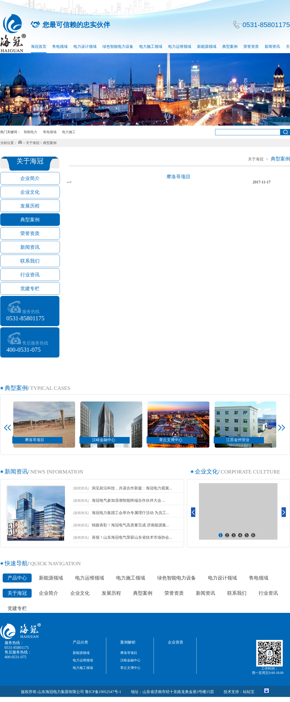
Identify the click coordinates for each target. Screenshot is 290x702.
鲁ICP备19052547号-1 (103, 692)
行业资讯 (268, 593)
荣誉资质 (251, 46)
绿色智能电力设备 (117, 46)
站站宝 (249, 692)
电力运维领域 (179, 46)
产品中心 (17, 577)
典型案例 (230, 46)
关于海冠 (32, 143)
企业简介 (48, 593)
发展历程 (111, 593)
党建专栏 (17, 608)
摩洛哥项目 (128, 653)
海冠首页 (38, 46)
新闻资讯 (272, 46)
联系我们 (237, 593)
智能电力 (30, 132)
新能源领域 (206, 46)
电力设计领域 (85, 46)
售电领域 (60, 46)
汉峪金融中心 (130, 660)
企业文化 (80, 593)
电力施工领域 (150, 46)
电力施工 (69, 132)
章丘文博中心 (130, 668)
